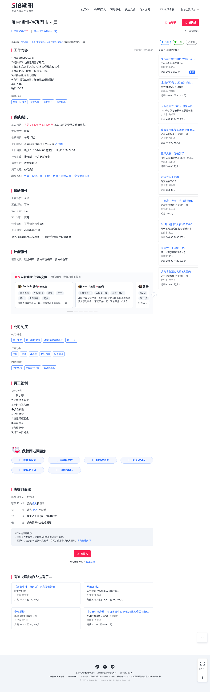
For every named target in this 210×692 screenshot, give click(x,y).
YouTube (113, 667)
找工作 (85, 9)
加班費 (33, 354)
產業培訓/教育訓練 (53, 340)
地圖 (60, 144)
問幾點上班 (29, 470)
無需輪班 (61, 102)
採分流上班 (49, 368)
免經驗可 (48, 102)
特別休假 (45, 354)
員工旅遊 (17, 340)
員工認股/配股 (33, 340)
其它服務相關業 (43, 42)
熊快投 (192, 22)
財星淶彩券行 (58, 42)
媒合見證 (130, 9)
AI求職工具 (99, 9)
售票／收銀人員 (33, 175)
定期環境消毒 (32, 368)
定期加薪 (34, 102)
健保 (23, 354)
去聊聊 (172, 22)
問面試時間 (102, 460)
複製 (191, 42)
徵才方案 (145, 9)
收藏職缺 (194, 31)
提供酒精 (17, 368)
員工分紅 (71, 340)
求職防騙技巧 (84, 540)
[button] (70, 311)
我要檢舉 (90, 562)
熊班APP (202, 669)
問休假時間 (29, 460)
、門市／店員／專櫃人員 (57, 175)
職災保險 (58, 354)
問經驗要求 (66, 460)
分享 (165, 42)
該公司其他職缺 (45, 31)
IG (97, 667)
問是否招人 (139, 460)
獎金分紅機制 (19, 102)
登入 (34, 503)
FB (105, 667)
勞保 (15, 354)
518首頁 (24, 42)
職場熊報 (115, 9)
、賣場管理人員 (81, 175)
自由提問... (67, 470)
